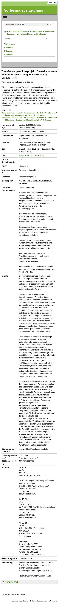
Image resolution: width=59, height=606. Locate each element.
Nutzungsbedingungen (38, 601)
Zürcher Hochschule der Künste (13, 594)
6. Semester (8, 55)
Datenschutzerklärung (20, 601)
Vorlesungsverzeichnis (23, 10)
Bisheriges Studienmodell (19, 32)
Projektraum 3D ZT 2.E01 (30, 155)
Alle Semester (9, 44)
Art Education (36, 32)
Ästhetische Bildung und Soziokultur (31, 34)
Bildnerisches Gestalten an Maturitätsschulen (22, 120)
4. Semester (8, 51)
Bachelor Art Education (46, 113)
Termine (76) (11, 582)
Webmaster (53, 601)
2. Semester (8, 47)
